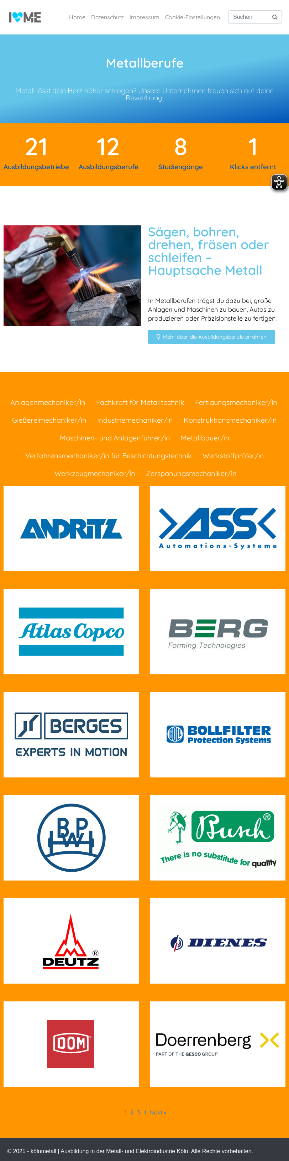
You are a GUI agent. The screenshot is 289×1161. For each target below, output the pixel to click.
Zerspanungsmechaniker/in (191, 473)
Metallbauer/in (205, 437)
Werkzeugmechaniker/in (94, 473)
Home (77, 17)
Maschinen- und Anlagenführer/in (115, 437)
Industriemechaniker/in (135, 420)
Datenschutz (107, 17)
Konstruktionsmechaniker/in (230, 420)
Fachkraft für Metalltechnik (140, 402)
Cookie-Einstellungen (192, 17)
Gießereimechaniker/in (49, 420)
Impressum (144, 17)
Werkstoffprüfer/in (233, 455)
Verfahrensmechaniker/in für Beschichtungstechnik (108, 455)
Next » (158, 1112)
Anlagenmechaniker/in (47, 402)
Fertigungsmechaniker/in (236, 402)
